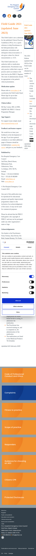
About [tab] (29, 247)
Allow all (18, 300)
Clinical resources (6, 519)
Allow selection (18, 306)
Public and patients (6, 515)
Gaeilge (11, 553)
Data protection (22, 548)
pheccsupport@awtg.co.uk (9, 123)
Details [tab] (18, 247)
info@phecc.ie (10, 179)
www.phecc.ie (15, 90)
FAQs (5, 553)
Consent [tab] (6, 247)
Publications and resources (9, 548)
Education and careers (7, 517)
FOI (2, 553)
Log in (9, 16)
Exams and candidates (7, 521)
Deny (18, 312)
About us (3, 510)
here (30, 101)
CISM (2, 524)
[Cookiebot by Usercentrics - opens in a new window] (26, 242)
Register (3, 512)
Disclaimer (31, 548)
